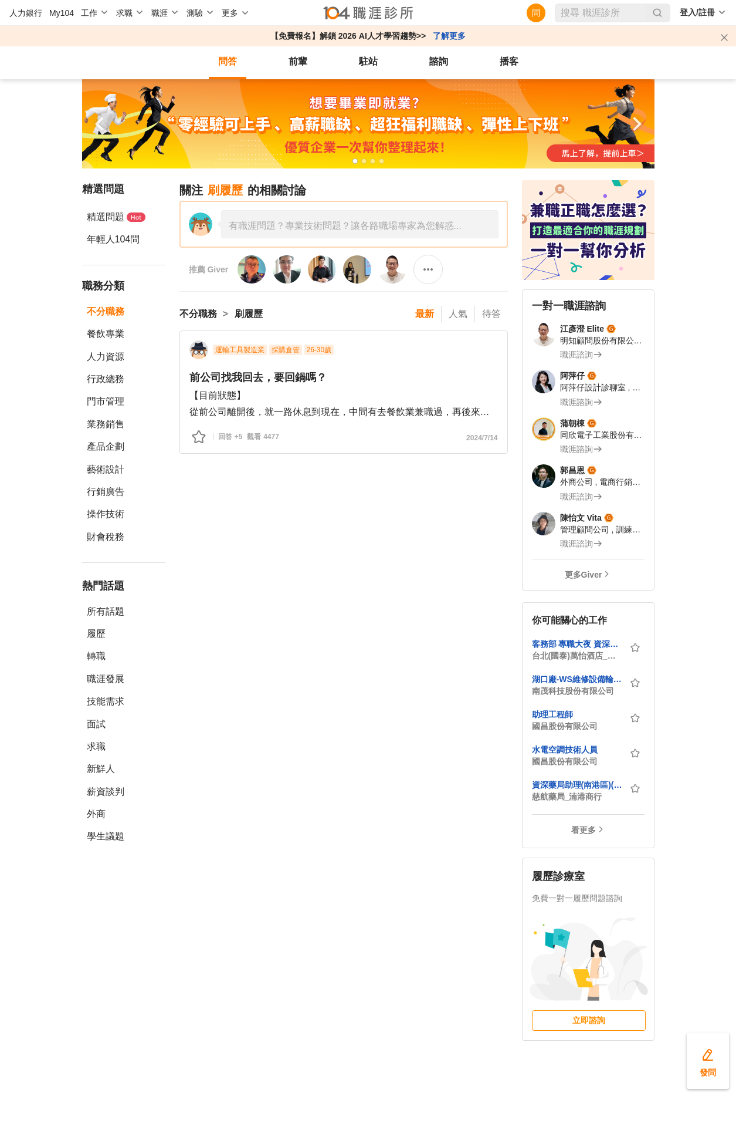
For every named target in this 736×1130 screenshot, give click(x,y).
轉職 (96, 656)
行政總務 (105, 379)
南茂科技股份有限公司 (573, 691)
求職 (96, 746)
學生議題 (105, 836)
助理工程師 (552, 714)
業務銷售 (105, 424)
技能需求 (105, 701)
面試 (96, 724)
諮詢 (438, 61)
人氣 (458, 314)
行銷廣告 (105, 492)
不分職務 (105, 311)
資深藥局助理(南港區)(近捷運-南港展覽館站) (577, 785)
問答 (227, 61)
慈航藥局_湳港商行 (567, 796)
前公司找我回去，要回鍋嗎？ (258, 377)
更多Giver (583, 574)
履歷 (96, 634)
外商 (96, 814)
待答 (491, 314)
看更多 (583, 830)
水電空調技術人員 (565, 749)
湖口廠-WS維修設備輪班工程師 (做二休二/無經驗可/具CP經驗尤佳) (577, 679)
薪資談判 (105, 792)
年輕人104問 (113, 239)
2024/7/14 (481, 438)
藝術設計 (105, 469)
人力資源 (105, 357)
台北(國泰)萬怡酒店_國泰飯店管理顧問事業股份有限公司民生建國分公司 (577, 655)
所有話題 (105, 611)
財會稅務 (105, 537)
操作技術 (105, 514)
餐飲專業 (105, 334)
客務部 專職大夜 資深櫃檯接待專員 (577, 644)
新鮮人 (101, 769)
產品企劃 (105, 446)
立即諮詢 (588, 1020)
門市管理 (105, 401)
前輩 (298, 61)
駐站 (368, 61)
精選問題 (116, 217)
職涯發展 (105, 679)
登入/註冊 (697, 12)
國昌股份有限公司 (565, 726)
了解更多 (449, 36)
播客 (509, 61)
